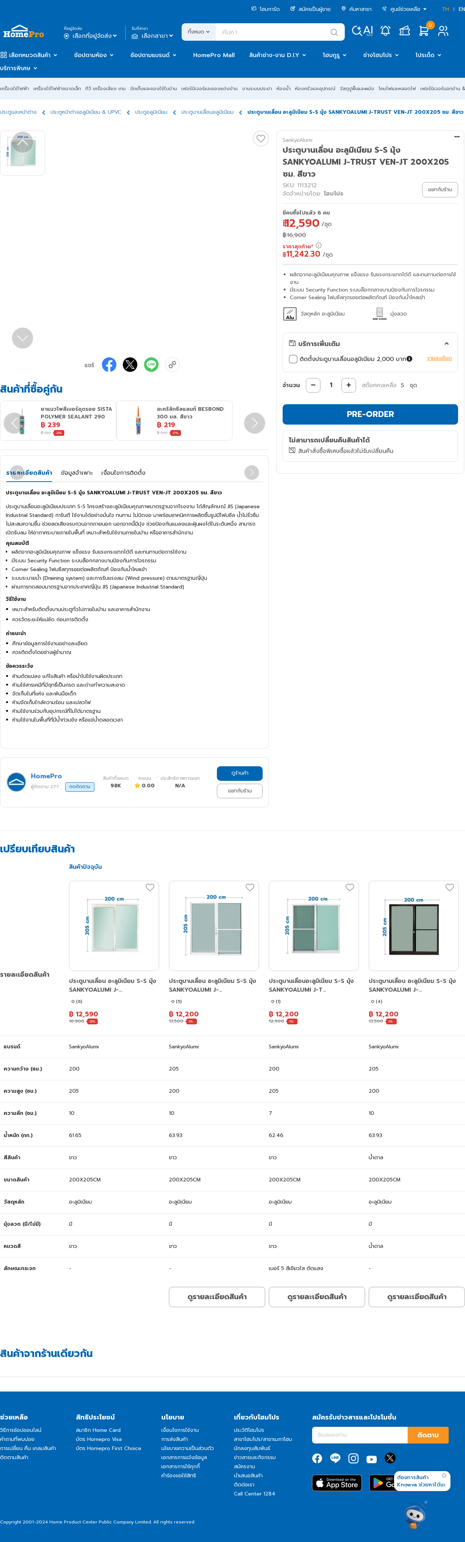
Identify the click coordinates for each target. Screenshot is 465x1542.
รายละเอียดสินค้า (29, 473)
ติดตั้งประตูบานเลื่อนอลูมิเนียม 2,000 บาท (351, 359)
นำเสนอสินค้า (248, 1475)
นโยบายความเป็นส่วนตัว (187, 1448)
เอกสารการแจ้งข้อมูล (184, 1457)
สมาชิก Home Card (98, 1430)
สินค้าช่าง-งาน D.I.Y (274, 55)
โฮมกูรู (331, 55)
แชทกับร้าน (240, 791)
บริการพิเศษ (15, 68)
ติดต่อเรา (244, 1485)
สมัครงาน (244, 1466)
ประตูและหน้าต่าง (18, 112)
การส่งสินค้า (174, 1439)
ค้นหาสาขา (356, 9)
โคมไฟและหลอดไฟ (397, 88)
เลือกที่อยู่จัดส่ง (91, 36)
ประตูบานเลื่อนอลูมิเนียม (207, 112)
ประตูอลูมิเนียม (151, 112)
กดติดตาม (79, 786)
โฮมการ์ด (265, 9)
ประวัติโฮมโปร (249, 1430)
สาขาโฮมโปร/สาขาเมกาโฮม (263, 1439)
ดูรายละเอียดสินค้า (217, 1296)
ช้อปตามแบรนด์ (150, 55)
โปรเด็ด (425, 55)
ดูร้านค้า (239, 773)
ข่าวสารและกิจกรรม (255, 1457)
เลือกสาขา (153, 36)
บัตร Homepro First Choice (108, 1448)
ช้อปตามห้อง (90, 55)
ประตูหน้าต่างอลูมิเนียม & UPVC (85, 112)
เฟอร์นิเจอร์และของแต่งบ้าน (209, 88)
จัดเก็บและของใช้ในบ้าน (153, 88)
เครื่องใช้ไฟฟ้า (14, 88)
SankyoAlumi (297, 140)
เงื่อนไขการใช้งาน (180, 1430)
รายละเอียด (439, 358)
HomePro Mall (214, 55)
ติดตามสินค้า (14, 1457)
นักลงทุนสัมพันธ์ (252, 1448)
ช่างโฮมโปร (377, 55)
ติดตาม (428, 1435)
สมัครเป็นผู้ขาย (310, 9)
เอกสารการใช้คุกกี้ (180, 1466)
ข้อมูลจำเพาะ (77, 473)
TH (445, 9)
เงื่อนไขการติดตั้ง (123, 473)
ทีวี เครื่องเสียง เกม (105, 88)
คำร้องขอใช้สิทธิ (178, 1475)
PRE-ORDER (370, 414)
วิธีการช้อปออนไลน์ (20, 1430)
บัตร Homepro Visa (99, 1439)
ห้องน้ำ (283, 88)
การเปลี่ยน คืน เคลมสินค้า (28, 1448)
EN (462, 9)
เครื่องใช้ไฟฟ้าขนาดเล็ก (57, 88)
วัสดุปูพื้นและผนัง (357, 88)
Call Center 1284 (254, 1494)
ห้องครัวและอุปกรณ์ (315, 88)
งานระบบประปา (257, 88)
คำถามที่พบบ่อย (17, 1439)
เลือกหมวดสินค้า (29, 55)
